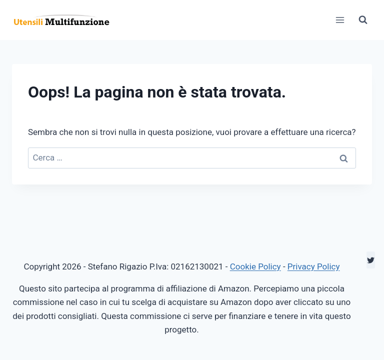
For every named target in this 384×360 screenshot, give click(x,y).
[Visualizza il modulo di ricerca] (363, 20)
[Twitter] (370, 260)
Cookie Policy (255, 267)
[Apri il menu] (339, 20)
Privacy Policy (314, 267)
